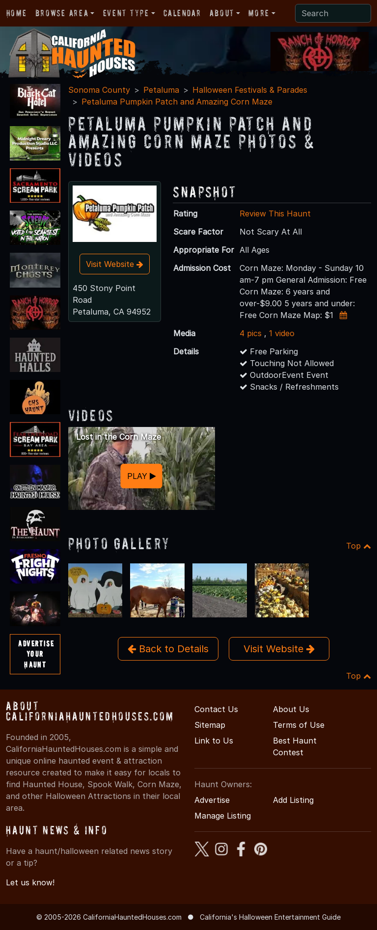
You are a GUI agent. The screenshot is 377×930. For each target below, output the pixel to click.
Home (16, 13)
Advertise (212, 800)
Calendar (182, 13)
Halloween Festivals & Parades (249, 90)
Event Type (126, 13)
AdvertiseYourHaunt (36, 654)
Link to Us (213, 740)
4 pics (251, 333)
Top (358, 546)
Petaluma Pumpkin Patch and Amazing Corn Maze (176, 101)
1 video (282, 333)
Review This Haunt (275, 213)
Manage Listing (222, 816)
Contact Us (216, 709)
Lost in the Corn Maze (118, 437)
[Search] (333, 13)
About (222, 13)
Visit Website (114, 264)
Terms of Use (298, 725)
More (258, 13)
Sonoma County (99, 90)
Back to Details (168, 649)
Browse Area (61, 13)
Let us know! (30, 882)
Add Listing (293, 800)
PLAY (141, 476)
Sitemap (209, 725)
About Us (291, 709)
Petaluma (161, 90)
